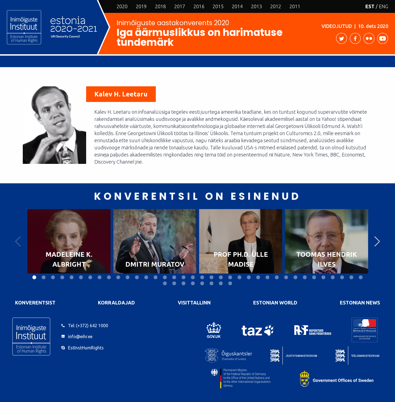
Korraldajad (116, 302)
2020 (122, 6)
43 (221, 283)
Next (377, 241)
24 (249, 277)
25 (258, 277)
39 (183, 283)
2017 (179, 6)
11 (127, 277)
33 (333, 277)
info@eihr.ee (80, 336)
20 (211, 277)
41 (202, 283)
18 (193, 277)
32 (323, 277)
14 (155, 277)
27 (277, 277)
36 (361, 277)
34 (342, 277)
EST (369, 6)
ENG (383, 6)
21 (221, 277)
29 (295, 277)
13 (146, 277)
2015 (218, 6)
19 (202, 277)
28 (286, 277)
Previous (18, 241)
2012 (275, 6)
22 (230, 277)
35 (351, 277)
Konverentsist (35, 302)
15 (165, 277)
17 (183, 277)
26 (267, 277)
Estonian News (360, 302)
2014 (237, 6)
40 (193, 283)
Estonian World (275, 302)
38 (174, 283)
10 (118, 277)
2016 (198, 6)
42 (211, 283)
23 (239, 277)
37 (165, 283)
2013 (256, 6)
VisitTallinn (194, 302)
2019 (141, 6)
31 (314, 277)
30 (305, 277)
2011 (294, 6)
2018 (160, 6)
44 (230, 283)
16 (174, 277)
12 (137, 277)
